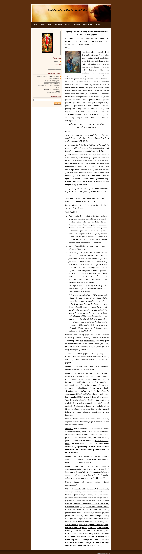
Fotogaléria (56, 61)
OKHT (57, 91)
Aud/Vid (67, 24)
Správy (36, 24)
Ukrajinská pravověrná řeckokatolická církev (48, 76)
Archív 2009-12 (88, 24)
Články (50, 24)
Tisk (109, 553)
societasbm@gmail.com (54, 69)
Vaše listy (76, 24)
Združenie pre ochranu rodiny (51, 89)
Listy (43, 24)
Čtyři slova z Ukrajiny (54, 78)
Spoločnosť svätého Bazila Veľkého (67, 10)
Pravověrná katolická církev (52, 80)
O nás (98, 24)
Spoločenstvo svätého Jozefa (51, 82)
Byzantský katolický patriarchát (51, 83)
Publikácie (58, 24)
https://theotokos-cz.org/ (53, 92)
